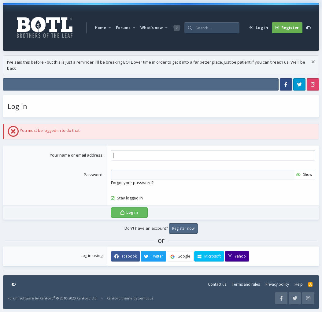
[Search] (217, 27)
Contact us (217, 284)
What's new (151, 27)
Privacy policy (277, 284)
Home (100, 27)
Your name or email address (76, 155)
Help (298, 284)
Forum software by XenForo (53, 298)
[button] (109, 27)
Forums (123, 27)
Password (93, 174)
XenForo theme (119, 298)
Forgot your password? (132, 182)
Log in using (91, 255)
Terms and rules (246, 284)
